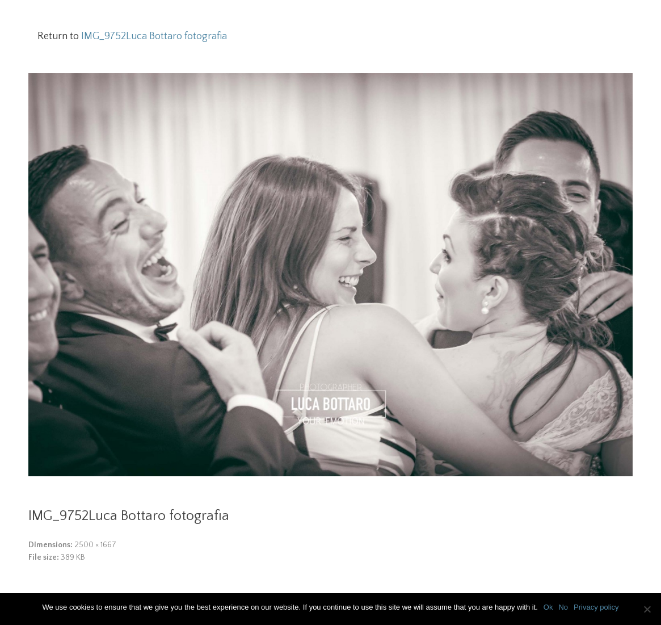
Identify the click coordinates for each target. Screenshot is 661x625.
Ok (548, 607)
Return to (132, 36)
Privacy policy (596, 607)
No (563, 607)
